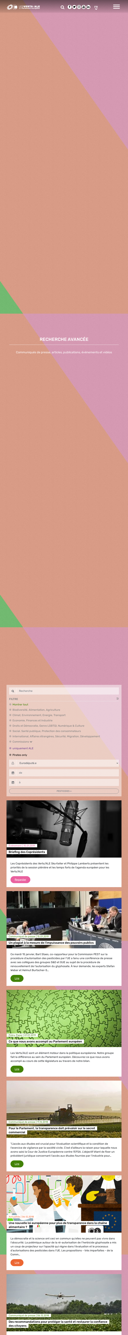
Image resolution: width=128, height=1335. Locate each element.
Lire (19, 978)
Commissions (22, 741)
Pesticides (63, 791)
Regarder (22, 879)
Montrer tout (20, 704)
